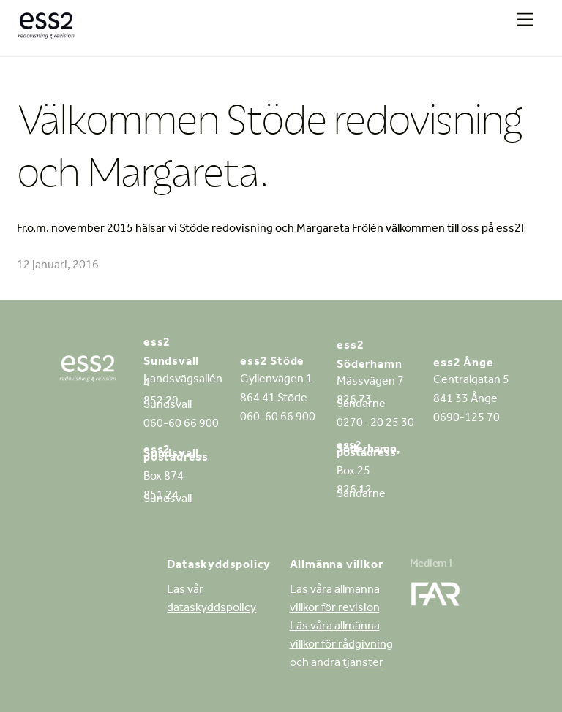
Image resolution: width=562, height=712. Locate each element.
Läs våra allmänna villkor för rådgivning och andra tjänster (341, 645)
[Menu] (524, 20)
